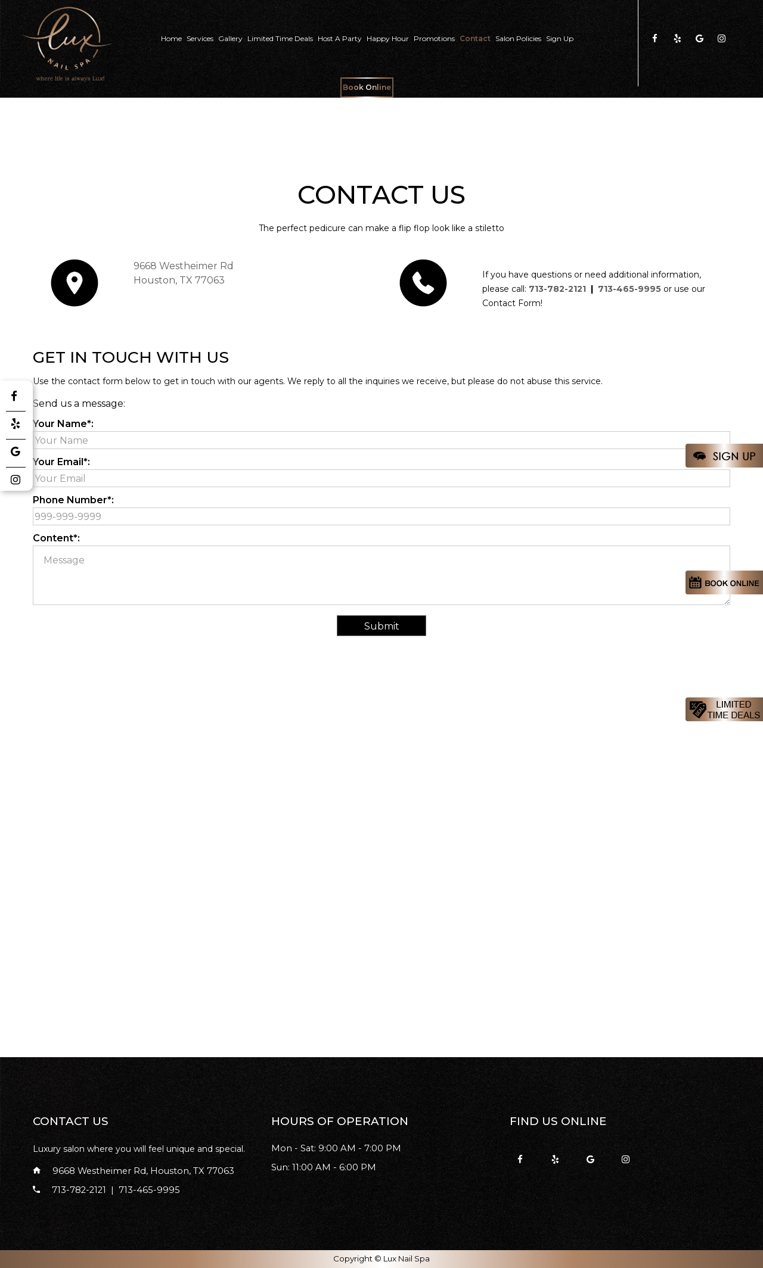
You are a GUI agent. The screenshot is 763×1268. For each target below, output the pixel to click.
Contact (475, 38)
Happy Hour (388, 38)
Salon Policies (518, 38)
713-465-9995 (629, 288)
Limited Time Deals (280, 38)
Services (200, 38)
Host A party (340, 38)
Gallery (230, 38)
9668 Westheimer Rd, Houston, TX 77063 (133, 1171)
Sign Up (559, 38)
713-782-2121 (557, 288)
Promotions (434, 38)
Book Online (367, 87)
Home (171, 38)
